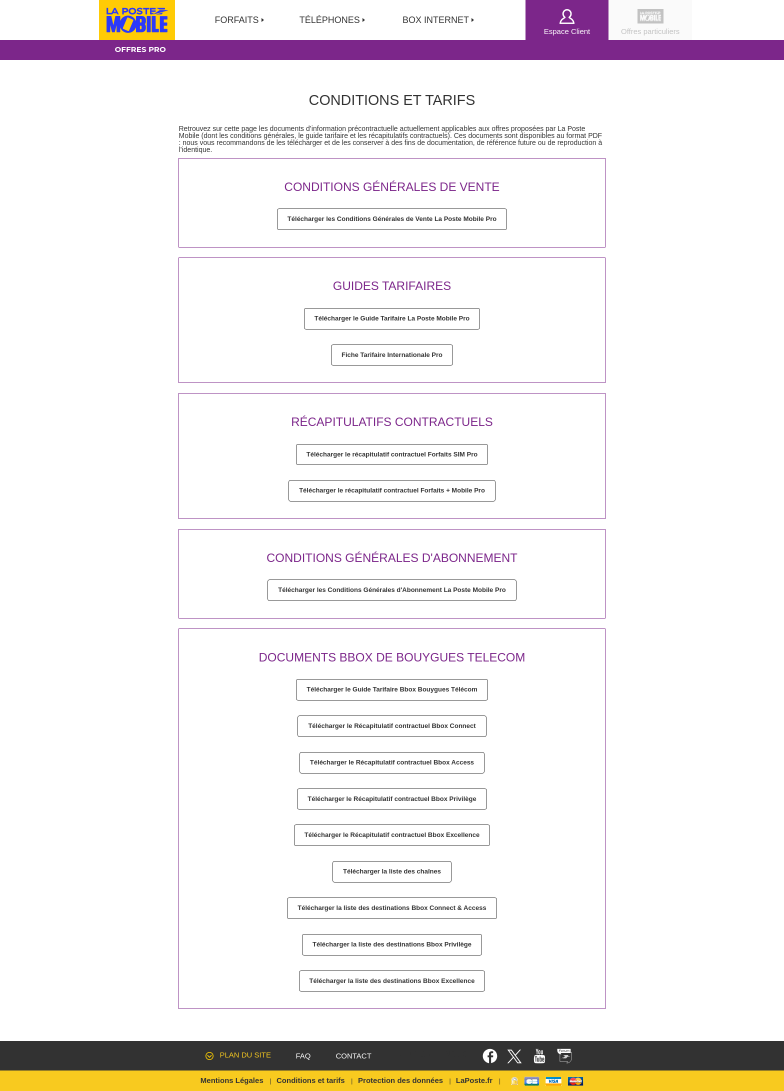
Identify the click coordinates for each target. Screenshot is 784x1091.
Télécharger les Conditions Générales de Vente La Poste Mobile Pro (392, 218)
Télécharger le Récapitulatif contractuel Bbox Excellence (392, 834)
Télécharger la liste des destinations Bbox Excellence (392, 980)
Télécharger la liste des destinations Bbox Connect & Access (392, 908)
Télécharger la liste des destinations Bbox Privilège (392, 944)
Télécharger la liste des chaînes (392, 871)
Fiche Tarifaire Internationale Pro (392, 354)
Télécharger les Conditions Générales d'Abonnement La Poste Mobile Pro (392, 590)
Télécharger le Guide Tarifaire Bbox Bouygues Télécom (391, 689)
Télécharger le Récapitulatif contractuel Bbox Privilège (392, 798)
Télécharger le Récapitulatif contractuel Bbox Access (392, 762)
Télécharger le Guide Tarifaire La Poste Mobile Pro (392, 318)
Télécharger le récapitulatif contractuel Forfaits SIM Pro (392, 454)
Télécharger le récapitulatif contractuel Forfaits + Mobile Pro (392, 490)
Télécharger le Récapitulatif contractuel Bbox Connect (392, 726)
